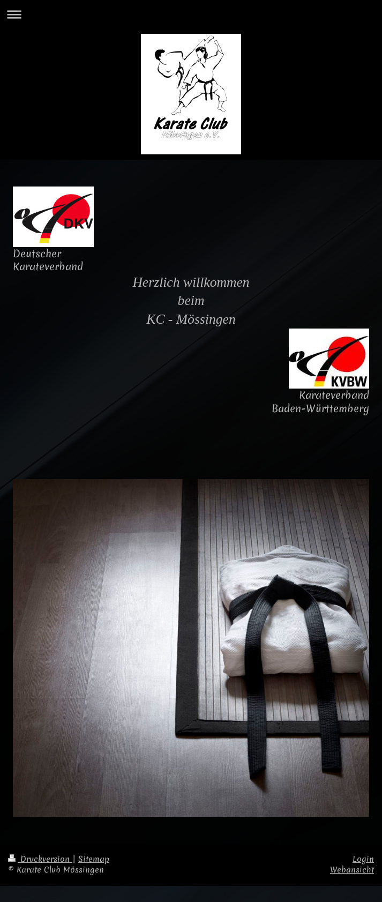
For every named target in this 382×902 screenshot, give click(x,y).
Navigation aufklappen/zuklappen (191, 14)
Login (363, 859)
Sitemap (93, 859)
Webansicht (352, 869)
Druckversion (40, 859)
